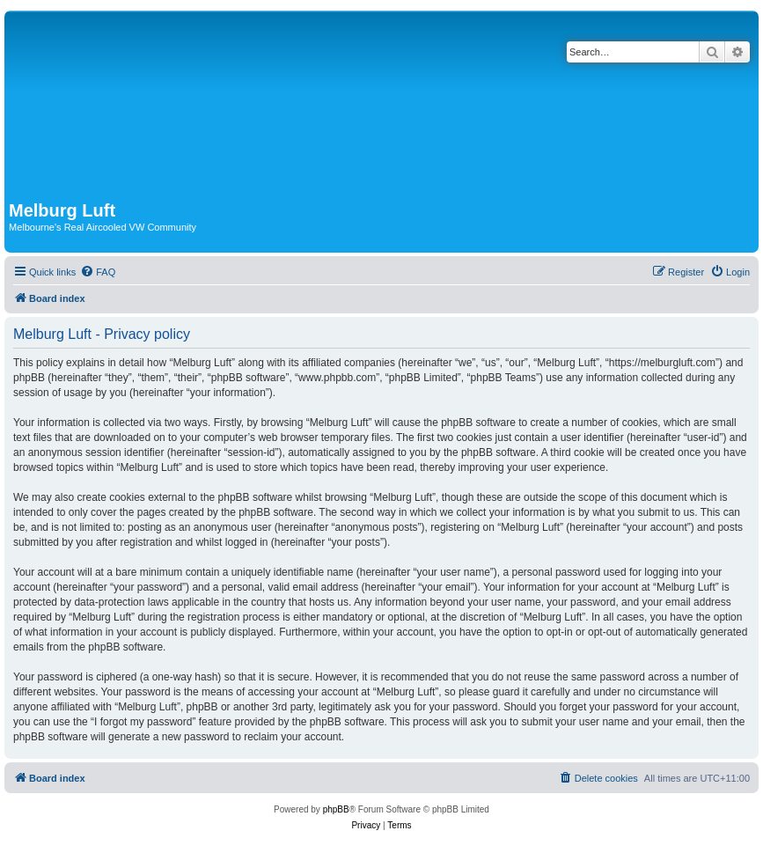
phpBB (336, 809)
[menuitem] (97, 272)
